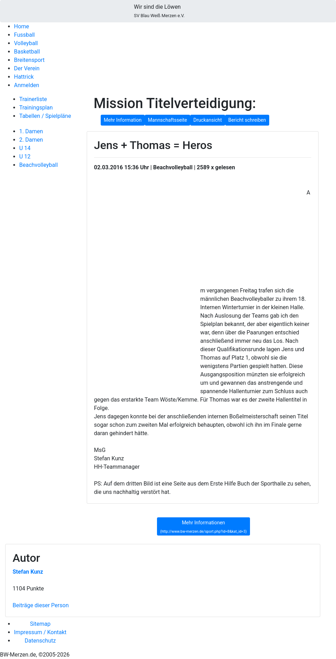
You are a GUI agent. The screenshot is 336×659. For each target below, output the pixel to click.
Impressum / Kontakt (40, 632)
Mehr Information (123, 120)
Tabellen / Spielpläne (45, 116)
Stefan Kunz (28, 571)
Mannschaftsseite (167, 120)
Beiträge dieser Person (41, 605)
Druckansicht (207, 120)
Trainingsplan (36, 107)
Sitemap (40, 624)
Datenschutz (40, 640)
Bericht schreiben (247, 120)
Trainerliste (33, 99)
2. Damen (31, 139)
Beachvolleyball (38, 165)
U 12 (24, 156)
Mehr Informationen (203, 527)
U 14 (24, 148)
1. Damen (31, 131)
